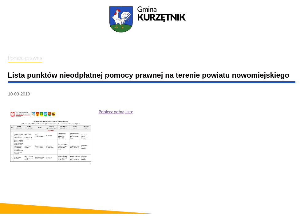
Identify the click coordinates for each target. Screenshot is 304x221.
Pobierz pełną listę (116, 111)
